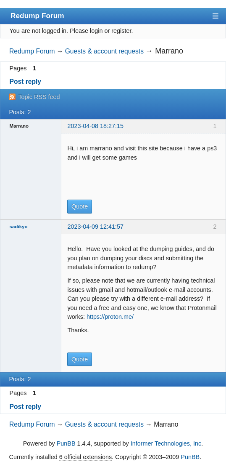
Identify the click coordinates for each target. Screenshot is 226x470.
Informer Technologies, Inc (166, 443)
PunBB (66, 443)
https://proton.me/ (110, 316)
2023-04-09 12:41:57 (95, 226)
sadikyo (19, 226)
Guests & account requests (104, 51)
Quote (79, 206)
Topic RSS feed (39, 96)
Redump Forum (37, 15)
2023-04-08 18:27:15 (95, 126)
